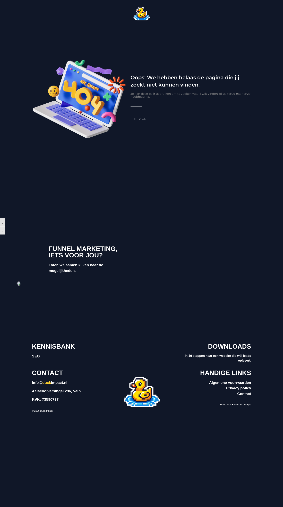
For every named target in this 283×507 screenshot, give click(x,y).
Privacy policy (238, 388)
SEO (36, 356)
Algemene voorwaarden (230, 383)
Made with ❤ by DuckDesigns (235, 404)
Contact (244, 394)
